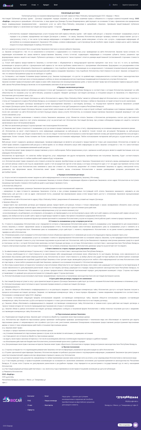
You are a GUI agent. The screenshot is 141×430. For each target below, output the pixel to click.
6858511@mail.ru (131, 401)
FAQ (29, 401)
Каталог (23, 5)
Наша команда (51, 401)
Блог (56, 5)
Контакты (49, 405)
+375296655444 (127, 397)
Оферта (31, 410)
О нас (34, 5)
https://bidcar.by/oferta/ (73, 98)
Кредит (46, 5)
